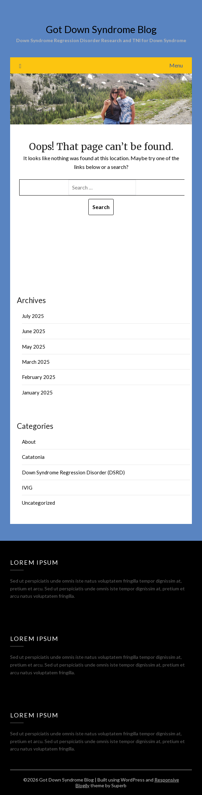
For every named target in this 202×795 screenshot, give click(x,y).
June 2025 (33, 331)
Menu (176, 65)
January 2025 (37, 392)
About (29, 442)
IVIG (27, 487)
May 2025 (33, 347)
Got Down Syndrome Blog (101, 29)
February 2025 (38, 377)
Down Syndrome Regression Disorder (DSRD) (73, 472)
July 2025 (33, 316)
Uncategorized (38, 503)
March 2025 (36, 362)
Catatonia (33, 457)
